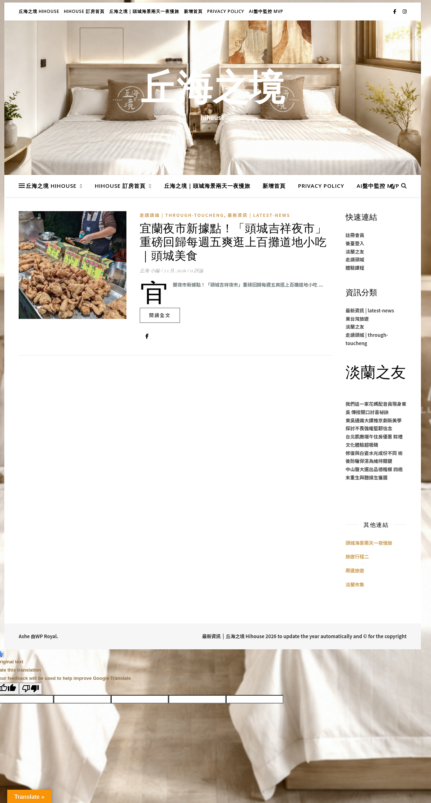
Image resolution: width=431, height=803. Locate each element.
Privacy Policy (225, 11)
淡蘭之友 (355, 251)
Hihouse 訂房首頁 (84, 11)
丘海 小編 (149, 270)
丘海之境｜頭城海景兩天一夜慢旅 (144, 11)
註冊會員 (355, 235)
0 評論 (196, 270)
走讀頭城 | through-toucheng (182, 215)
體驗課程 (355, 267)
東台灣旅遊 (357, 318)
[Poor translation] (30, 689)
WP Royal (46, 636)
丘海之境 (212, 91)
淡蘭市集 (355, 584)
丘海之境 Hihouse (39, 11)
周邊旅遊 (355, 570)
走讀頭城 (355, 259)
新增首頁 (193, 11)
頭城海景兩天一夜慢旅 (369, 542)
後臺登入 (355, 243)
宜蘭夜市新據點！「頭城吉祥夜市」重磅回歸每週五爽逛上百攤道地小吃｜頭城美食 (233, 241)
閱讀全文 (160, 315)
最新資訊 (211, 636)
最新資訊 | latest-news (259, 215)
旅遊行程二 (357, 556)
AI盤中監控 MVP (266, 11)
